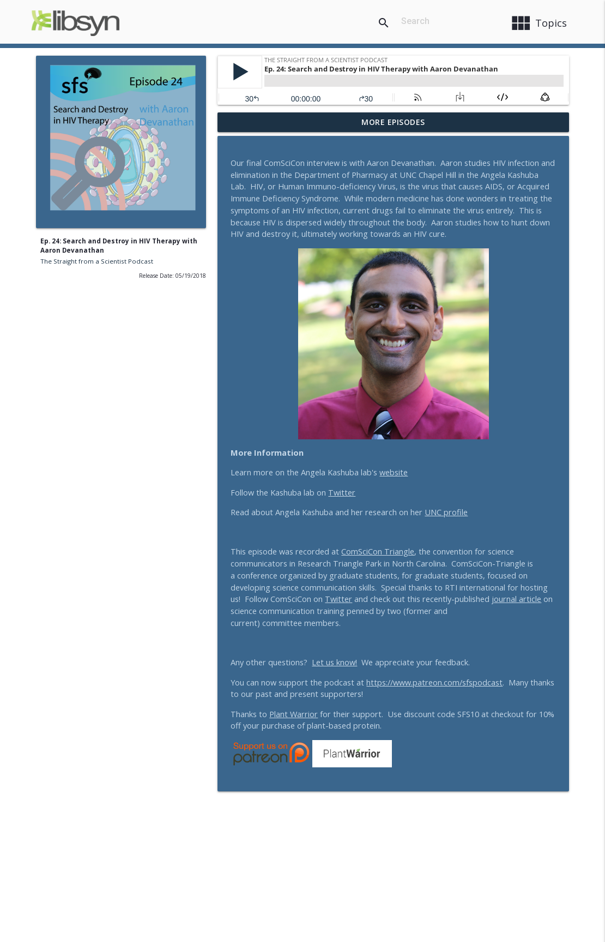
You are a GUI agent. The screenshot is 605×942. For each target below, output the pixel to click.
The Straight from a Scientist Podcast (96, 261)
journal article (516, 599)
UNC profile (446, 512)
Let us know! (334, 662)
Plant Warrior (293, 714)
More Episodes (393, 122)
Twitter (341, 492)
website (393, 472)
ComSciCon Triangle (377, 551)
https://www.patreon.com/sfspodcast (434, 682)
